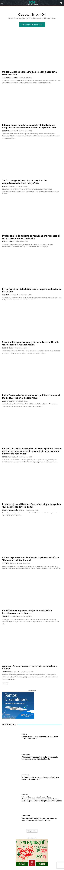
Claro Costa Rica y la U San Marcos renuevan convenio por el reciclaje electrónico (39, 819)
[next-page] (7, 684)
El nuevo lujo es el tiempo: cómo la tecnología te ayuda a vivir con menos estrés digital (31, 505)
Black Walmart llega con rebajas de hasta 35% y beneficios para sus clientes (27, 611)
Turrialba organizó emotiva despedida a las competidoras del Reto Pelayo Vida (24, 181)
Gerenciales (6, 77)
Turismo (5, 186)
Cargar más (32, 831)
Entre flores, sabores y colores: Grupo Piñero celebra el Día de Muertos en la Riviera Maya (31, 396)
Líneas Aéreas (7, 672)
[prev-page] (3, 684)
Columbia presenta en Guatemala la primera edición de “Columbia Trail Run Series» (30, 558)
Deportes (5, 563)
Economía (25, 794)
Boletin (24, 734)
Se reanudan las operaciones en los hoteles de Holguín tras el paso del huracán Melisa (30, 343)
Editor (11, 348)
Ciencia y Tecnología (10, 510)
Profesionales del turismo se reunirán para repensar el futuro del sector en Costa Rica (31, 237)
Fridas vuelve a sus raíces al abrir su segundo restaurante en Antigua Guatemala (40, 758)
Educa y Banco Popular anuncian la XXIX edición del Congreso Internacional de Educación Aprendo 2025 (29, 126)
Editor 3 (15, 78)
